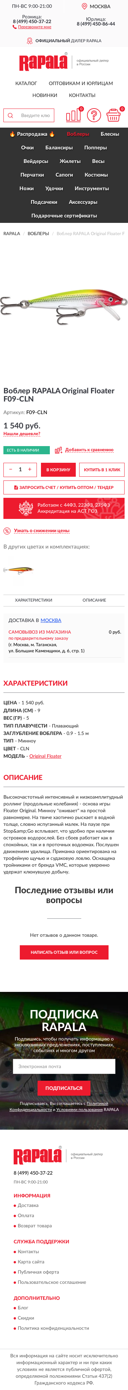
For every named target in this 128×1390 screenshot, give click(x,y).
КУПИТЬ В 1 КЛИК (102, 470)
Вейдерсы (36, 161)
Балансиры (59, 147)
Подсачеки (44, 202)
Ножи (26, 188)
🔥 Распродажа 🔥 (32, 134)
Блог (23, 1308)
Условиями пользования (79, 1110)
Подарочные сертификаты (64, 215)
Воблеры (78, 134)
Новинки (44, 95)
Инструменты (92, 188)
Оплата (26, 1216)
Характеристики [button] (33, 600)
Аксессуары (83, 202)
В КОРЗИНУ (58, 470)
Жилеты (70, 161)
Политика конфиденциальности (53, 1328)
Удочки (54, 188)
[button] (32, 26)
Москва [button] (51, 620)
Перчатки (32, 175)
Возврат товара (35, 1226)
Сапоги (64, 175)
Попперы (95, 147)
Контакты (82, 95)
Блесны (110, 134)
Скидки (26, 1318)
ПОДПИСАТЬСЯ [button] (64, 1088)
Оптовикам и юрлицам (81, 83)
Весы (98, 161)
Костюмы (96, 175)
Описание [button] (94, 600)
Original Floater (45, 756)
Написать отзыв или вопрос (64, 952)
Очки (27, 147)
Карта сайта (31, 1262)
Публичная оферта (38, 1272)
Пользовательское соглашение (52, 1282)
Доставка (28, 1206)
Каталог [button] (26, 83)
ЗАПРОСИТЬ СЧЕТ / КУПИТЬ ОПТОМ (64, 488)
